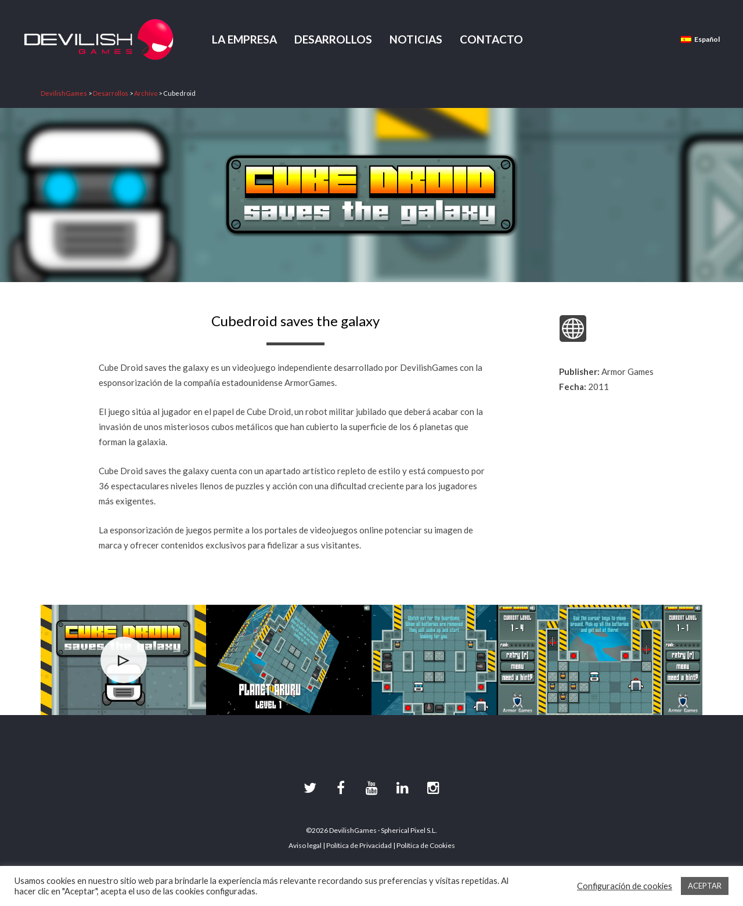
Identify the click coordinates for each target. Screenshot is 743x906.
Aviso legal (305, 845)
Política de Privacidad (359, 845)
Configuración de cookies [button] (624, 886)
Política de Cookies (425, 845)
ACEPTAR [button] (705, 885)
